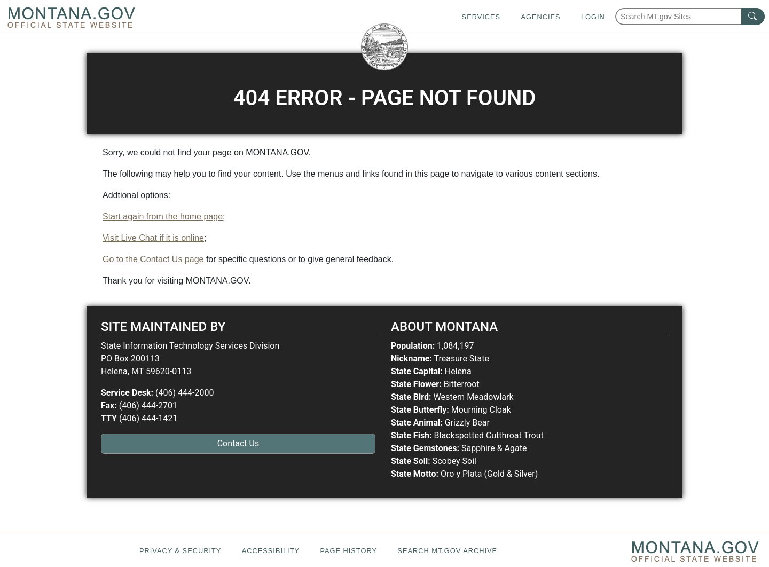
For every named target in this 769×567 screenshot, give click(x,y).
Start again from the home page (163, 216)
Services (481, 17)
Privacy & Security (180, 551)
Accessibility (271, 551)
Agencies (540, 17)
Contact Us (238, 443)
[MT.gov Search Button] (753, 16)
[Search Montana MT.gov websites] (690, 16)
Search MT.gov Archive (447, 551)
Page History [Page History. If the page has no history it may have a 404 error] (348, 551)
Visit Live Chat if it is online (153, 237)
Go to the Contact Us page (153, 259)
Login (593, 17)
